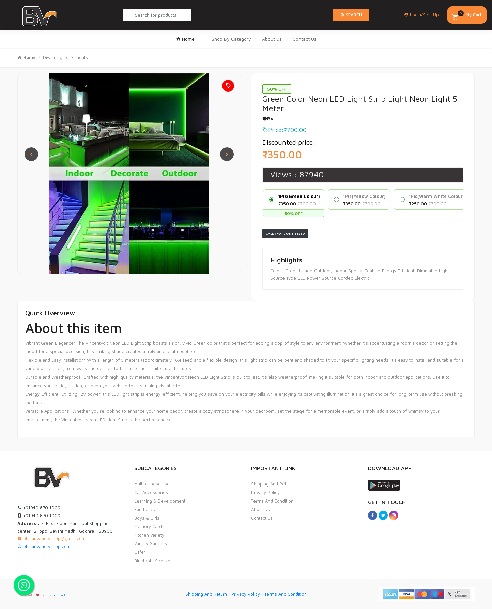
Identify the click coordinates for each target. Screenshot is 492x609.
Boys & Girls (146, 518)
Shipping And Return (272, 484)
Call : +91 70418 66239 (285, 233)
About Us (272, 39)
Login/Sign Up (421, 14)
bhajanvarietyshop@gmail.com (51, 538)
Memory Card (148, 526)
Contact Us (305, 39)
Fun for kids (146, 509)
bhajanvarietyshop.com (44, 546)
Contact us (262, 518)
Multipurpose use (152, 484)
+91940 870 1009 (38, 507)
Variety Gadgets (150, 543)
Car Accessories (151, 492)
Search (351, 14)
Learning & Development (159, 501)
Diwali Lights (56, 57)
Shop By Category (231, 39)
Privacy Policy (265, 492)
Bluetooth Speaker (153, 560)
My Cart (467, 15)
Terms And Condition (272, 501)
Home (185, 39)
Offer (139, 552)
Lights (82, 57)
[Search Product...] (157, 15)
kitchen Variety (149, 535)
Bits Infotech (55, 595)
